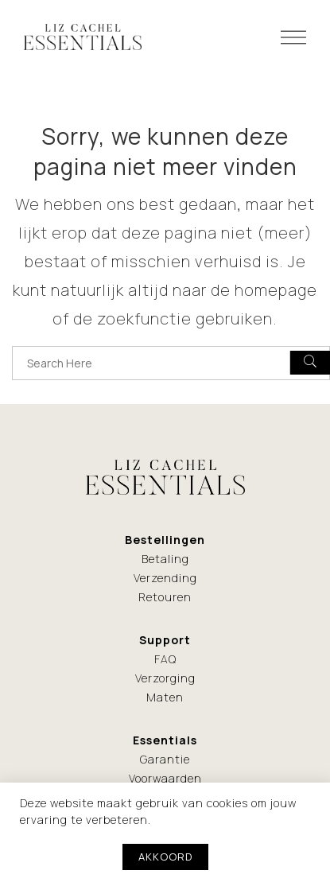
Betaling (165, 558)
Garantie (165, 759)
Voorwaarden (165, 778)
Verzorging (165, 678)
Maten (165, 697)
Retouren (165, 596)
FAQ (165, 658)
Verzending (165, 577)
